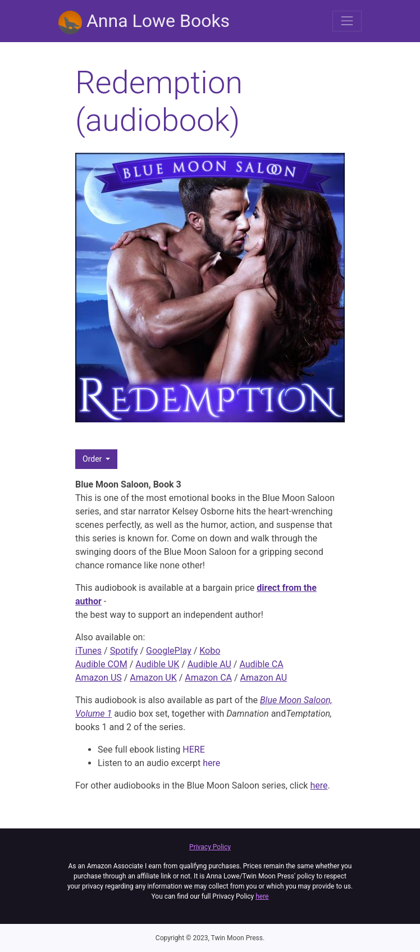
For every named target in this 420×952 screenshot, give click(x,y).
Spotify (124, 650)
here (211, 763)
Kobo (209, 650)
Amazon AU (263, 677)
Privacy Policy (210, 847)
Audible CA (261, 664)
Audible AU (209, 664)
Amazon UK (153, 677)
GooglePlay (168, 650)
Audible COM (101, 664)
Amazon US (98, 677)
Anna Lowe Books (144, 22)
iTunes (88, 650)
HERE (193, 749)
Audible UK (157, 664)
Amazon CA (208, 677)
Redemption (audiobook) (159, 101)
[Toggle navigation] (347, 21)
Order (93, 458)
